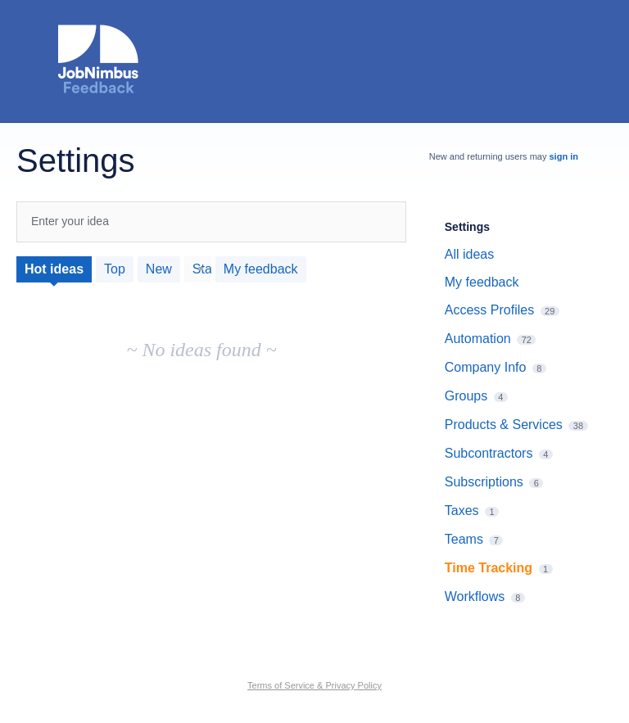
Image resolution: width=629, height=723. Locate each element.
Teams (464, 539)
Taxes (462, 510)
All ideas (469, 254)
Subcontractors (489, 453)
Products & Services (504, 425)
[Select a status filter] (198, 269)
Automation (478, 339)
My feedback (261, 269)
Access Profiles (489, 310)
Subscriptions (484, 482)
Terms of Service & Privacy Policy (314, 685)
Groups (466, 396)
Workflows (475, 596)
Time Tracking (488, 568)
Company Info (486, 367)
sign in (564, 156)
